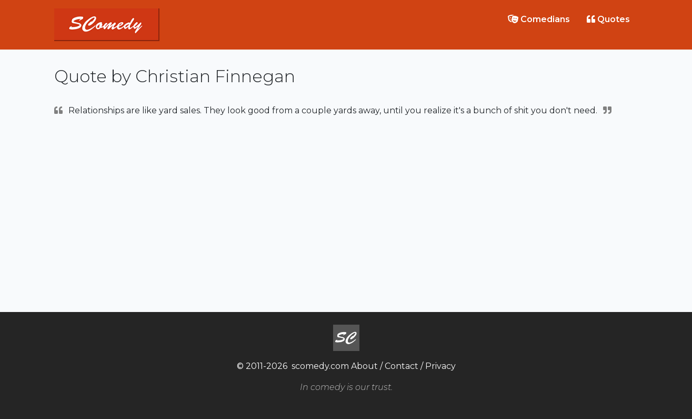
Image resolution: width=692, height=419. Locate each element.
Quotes (608, 19)
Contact (401, 366)
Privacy (440, 366)
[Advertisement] (346, 213)
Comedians (539, 19)
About (364, 366)
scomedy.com (320, 366)
